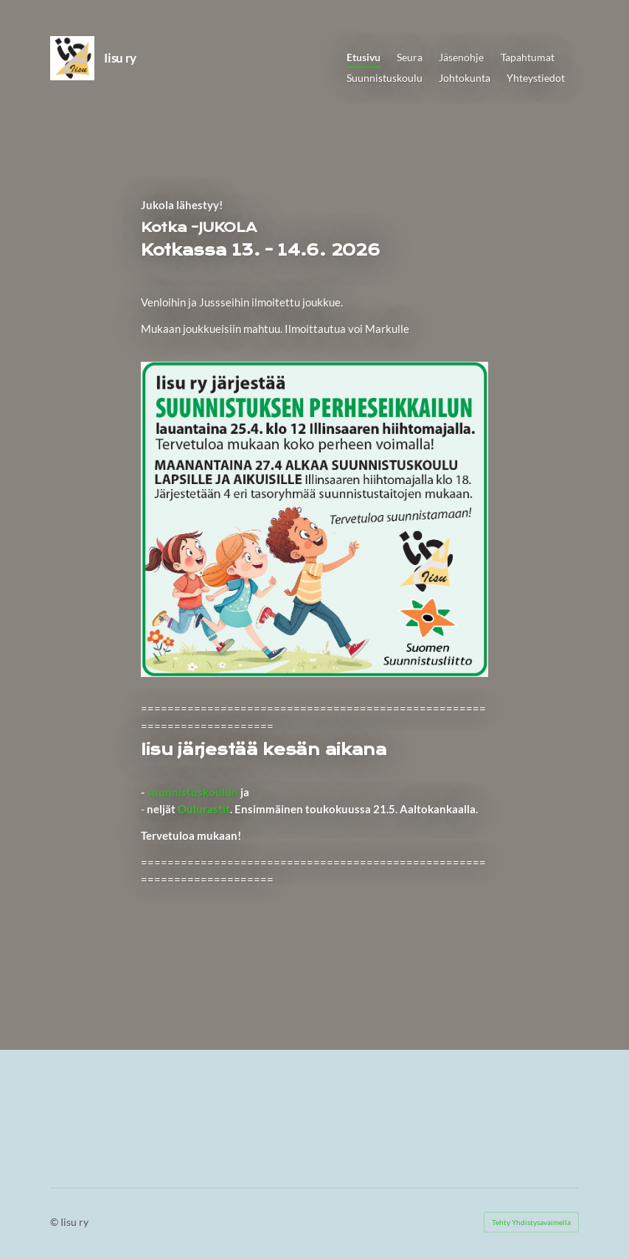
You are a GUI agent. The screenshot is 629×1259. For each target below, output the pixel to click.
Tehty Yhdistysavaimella (531, 1222)
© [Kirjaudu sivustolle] (55, 1222)
